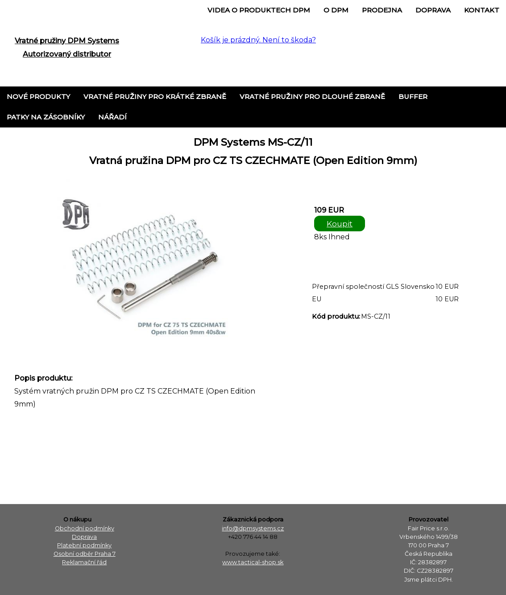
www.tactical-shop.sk (252, 562)
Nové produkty (38, 96)
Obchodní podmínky (84, 528)
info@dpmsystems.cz (253, 528)
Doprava (433, 10)
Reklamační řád (84, 562)
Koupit (340, 223)
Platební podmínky (84, 545)
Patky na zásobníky (46, 117)
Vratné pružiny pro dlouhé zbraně (312, 96)
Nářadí (112, 117)
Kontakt (481, 10)
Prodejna (382, 10)
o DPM (336, 10)
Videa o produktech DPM (258, 10)
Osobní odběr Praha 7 (85, 553)
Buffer (412, 96)
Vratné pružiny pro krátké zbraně (154, 96)
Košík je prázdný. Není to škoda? (258, 40)
